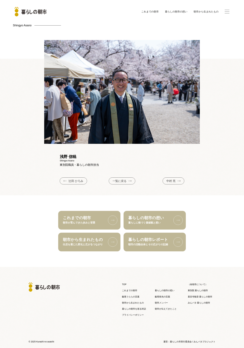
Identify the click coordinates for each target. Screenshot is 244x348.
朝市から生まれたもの (206, 11)
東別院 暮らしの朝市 (198, 290)
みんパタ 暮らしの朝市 (199, 302)
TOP (124, 284)
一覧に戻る (122, 181)
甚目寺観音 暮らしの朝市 (200, 296)
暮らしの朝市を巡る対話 (134, 309)
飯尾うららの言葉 (130, 296)
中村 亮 (173, 181)
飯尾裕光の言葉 (162, 296)
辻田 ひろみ (73, 181)
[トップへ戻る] (31, 11)
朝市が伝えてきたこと (166, 309)
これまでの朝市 (150, 11)
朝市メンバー (161, 302)
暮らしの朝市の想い (176, 11)
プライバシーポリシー (133, 315)
